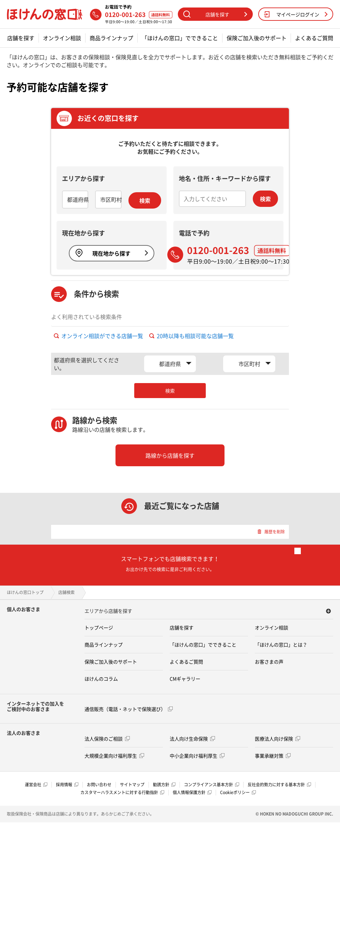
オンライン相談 (62, 38)
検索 (144, 200)
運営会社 (36, 784)
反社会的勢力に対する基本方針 (279, 784)
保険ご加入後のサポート (257, 38)
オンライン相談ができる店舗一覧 (98, 336)
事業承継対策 (273, 755)
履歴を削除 (271, 532)
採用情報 (67, 784)
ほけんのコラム (101, 678)
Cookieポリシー (238, 792)
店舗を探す (20, 38)
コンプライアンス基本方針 (211, 784)
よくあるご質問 (314, 38)
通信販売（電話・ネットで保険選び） (128, 708)
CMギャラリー (185, 678)
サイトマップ (132, 784)
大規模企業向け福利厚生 (114, 755)
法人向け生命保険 (192, 738)
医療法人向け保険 (277, 738)
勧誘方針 (164, 784)
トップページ (98, 627)
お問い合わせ (99, 784)
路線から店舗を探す (170, 455)
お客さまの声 (269, 661)
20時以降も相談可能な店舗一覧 (191, 336)
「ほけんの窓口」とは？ (281, 644)
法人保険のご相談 (107, 738)
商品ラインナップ (111, 38)
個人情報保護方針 (192, 792)
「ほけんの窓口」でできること (180, 38)
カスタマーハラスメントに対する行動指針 (122, 792)
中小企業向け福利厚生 (197, 755)
